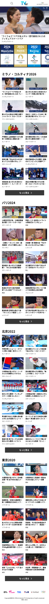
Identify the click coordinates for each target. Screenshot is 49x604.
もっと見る (24, 192)
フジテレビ (35, 592)
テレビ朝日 (11, 592)
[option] (24, 25)
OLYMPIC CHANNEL (42, 3)
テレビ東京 (26, 592)
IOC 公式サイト (43, 592)
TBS (19, 592)
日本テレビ (5, 592)
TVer (24, 3)
